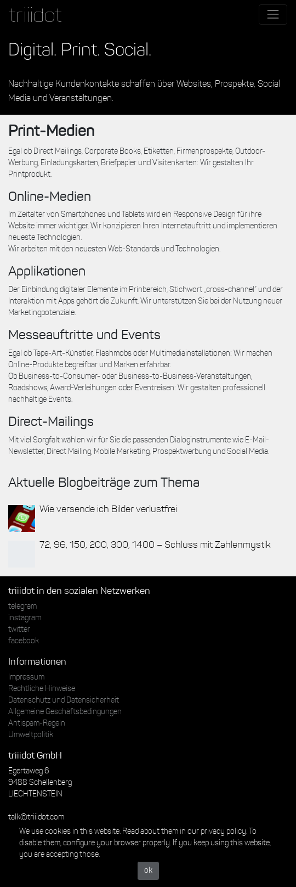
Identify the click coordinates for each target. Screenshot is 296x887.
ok (148, 871)
